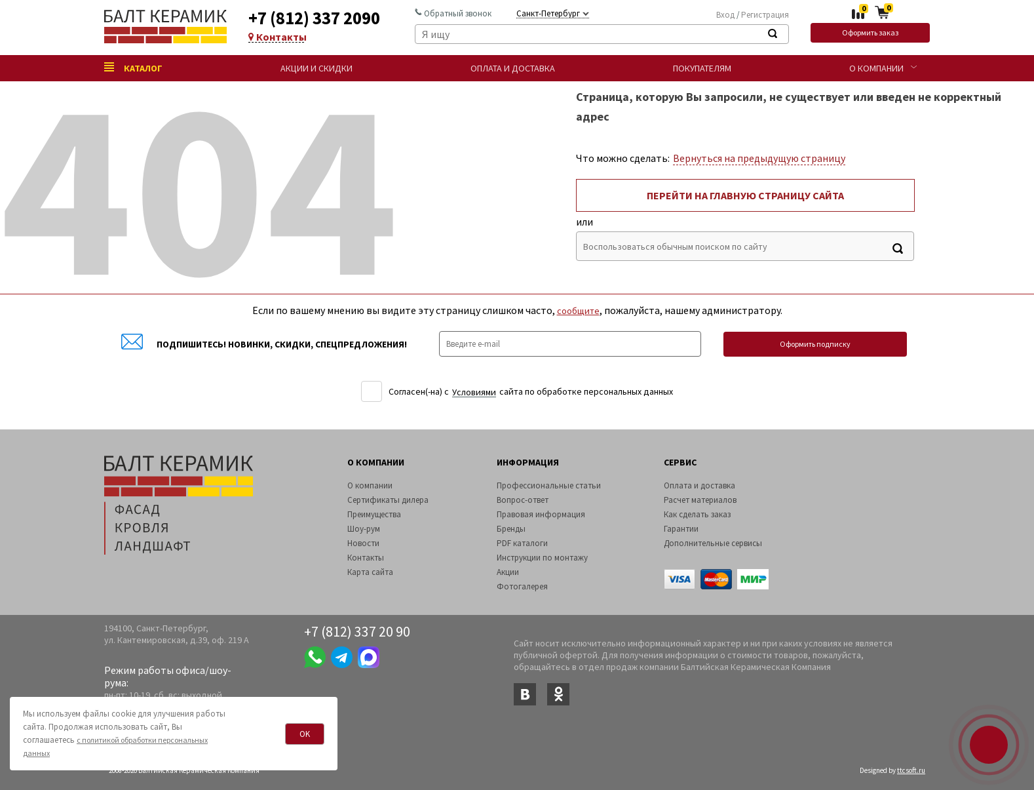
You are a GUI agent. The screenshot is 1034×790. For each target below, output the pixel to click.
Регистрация (765, 14)
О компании (876, 68)
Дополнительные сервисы (713, 543)
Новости (363, 543)
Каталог (133, 68)
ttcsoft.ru (911, 770)
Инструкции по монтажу (542, 557)
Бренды (511, 528)
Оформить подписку (815, 344)
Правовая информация (541, 514)
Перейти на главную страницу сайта (745, 195)
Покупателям (702, 68)
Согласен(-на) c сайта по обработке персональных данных (531, 391)
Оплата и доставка (512, 68)
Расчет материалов (700, 499)
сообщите (578, 311)
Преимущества (374, 514)
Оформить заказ (870, 32)
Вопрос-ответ (522, 499)
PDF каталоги (522, 543)
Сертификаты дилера (388, 499)
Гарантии (681, 528)
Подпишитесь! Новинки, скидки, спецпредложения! (264, 344)
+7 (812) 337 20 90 (357, 631)
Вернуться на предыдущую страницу (759, 158)
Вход (725, 14)
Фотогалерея (522, 586)
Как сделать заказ (697, 514)
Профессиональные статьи (549, 485)
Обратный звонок (453, 14)
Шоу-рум (363, 528)
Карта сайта (370, 572)
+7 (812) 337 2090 (314, 18)
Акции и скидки (316, 68)
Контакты (276, 37)
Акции (508, 572)
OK (304, 734)
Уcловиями (474, 392)
